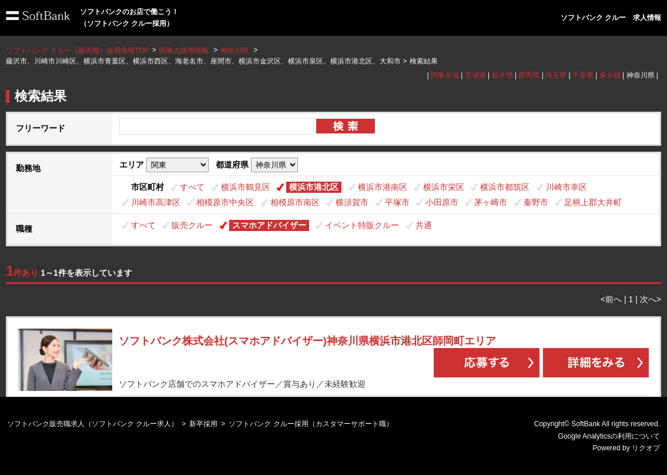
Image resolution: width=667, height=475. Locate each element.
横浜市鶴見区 (245, 187)
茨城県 (475, 75)
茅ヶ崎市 (490, 202)
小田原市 (441, 202)
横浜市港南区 (382, 187)
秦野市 (536, 202)
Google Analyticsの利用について (609, 436)
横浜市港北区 (313, 187)
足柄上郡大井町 (593, 202)
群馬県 (528, 75)
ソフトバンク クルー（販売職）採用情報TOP (77, 50)
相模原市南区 (295, 202)
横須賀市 (352, 202)
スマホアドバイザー (269, 225)
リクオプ (646, 448)
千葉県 (583, 75)
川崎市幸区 (566, 187)
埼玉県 (556, 75)
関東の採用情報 (184, 50)
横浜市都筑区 (504, 187)
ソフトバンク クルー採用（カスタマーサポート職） (311, 424)
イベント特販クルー (362, 225)
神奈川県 (234, 50)
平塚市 (397, 202)
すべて (192, 187)
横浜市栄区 (443, 187)
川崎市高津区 (155, 202)
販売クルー (192, 225)
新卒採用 (203, 424)
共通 (423, 225)
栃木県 (502, 75)
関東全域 (445, 75)
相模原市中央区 (225, 202)
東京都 (610, 75)
